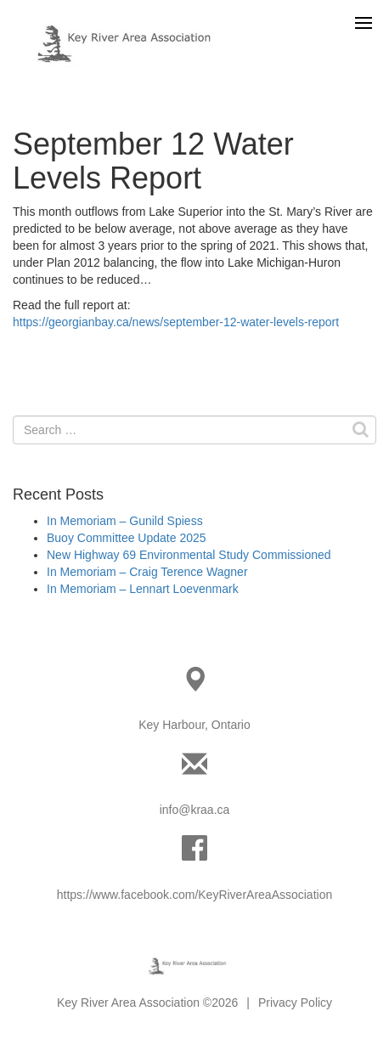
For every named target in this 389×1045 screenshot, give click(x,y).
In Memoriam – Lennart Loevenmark (143, 589)
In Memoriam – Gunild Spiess (125, 521)
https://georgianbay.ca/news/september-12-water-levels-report (176, 322)
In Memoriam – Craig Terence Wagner (147, 572)
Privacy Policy (295, 1002)
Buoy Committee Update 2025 (126, 538)
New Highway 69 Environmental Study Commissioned (189, 555)
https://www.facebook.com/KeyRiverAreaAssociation (194, 894)
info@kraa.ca (195, 809)
